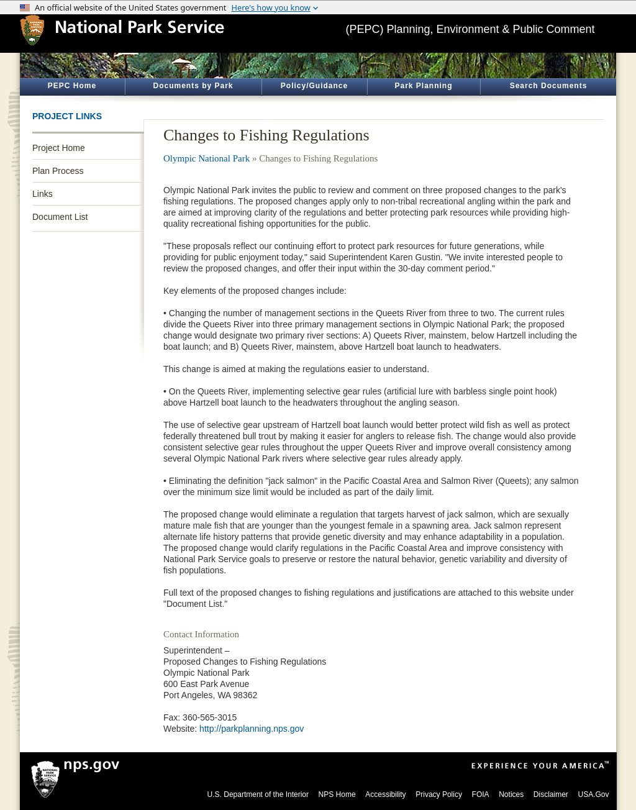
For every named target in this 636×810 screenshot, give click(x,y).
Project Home (58, 148)
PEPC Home (72, 85)
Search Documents (549, 85)
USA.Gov (593, 794)
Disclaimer (551, 794)
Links (42, 194)
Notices (511, 794)
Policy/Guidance (314, 85)
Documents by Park (193, 85)
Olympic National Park (206, 158)
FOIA (480, 794)
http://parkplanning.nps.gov (251, 729)
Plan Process (57, 171)
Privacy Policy (439, 794)
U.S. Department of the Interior (258, 794)
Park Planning (423, 85)
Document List (60, 217)
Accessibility (385, 794)
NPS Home (337, 794)
